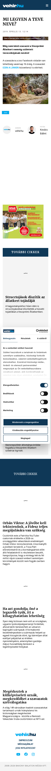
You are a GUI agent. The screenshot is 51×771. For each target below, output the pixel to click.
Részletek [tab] (25, 338)
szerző (18, 128)
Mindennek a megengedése (25, 422)
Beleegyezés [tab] (9, 338)
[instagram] (33, 754)
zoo (5, 112)
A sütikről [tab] (42, 338)
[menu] (47, 5)
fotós (42, 127)
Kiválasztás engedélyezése (26, 430)
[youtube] (18, 754)
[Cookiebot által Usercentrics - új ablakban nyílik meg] (36, 331)
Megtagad (25, 438)
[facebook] (26, 754)
